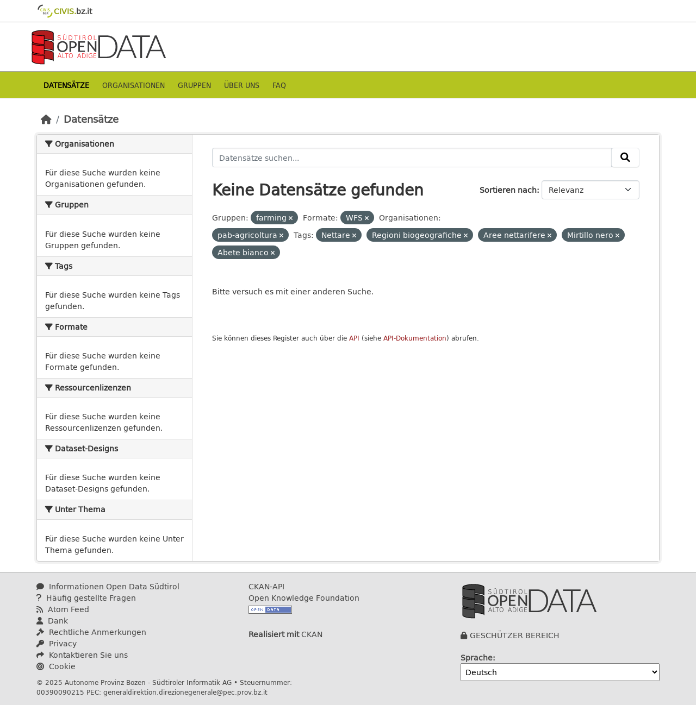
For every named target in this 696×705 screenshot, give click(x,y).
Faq (279, 85)
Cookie (56, 666)
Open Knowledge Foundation (303, 597)
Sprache (477, 657)
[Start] (46, 119)
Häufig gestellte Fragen (86, 597)
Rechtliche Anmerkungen (91, 632)
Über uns (241, 85)
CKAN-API (266, 586)
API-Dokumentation (414, 338)
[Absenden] (625, 157)
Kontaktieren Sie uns (82, 654)
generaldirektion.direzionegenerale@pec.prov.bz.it (185, 692)
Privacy (56, 643)
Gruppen (194, 85)
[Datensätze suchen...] (412, 157)
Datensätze (66, 85)
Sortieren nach (508, 190)
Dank (52, 620)
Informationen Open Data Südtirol (107, 586)
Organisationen (133, 85)
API (354, 338)
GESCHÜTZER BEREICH (515, 635)
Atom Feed (62, 609)
